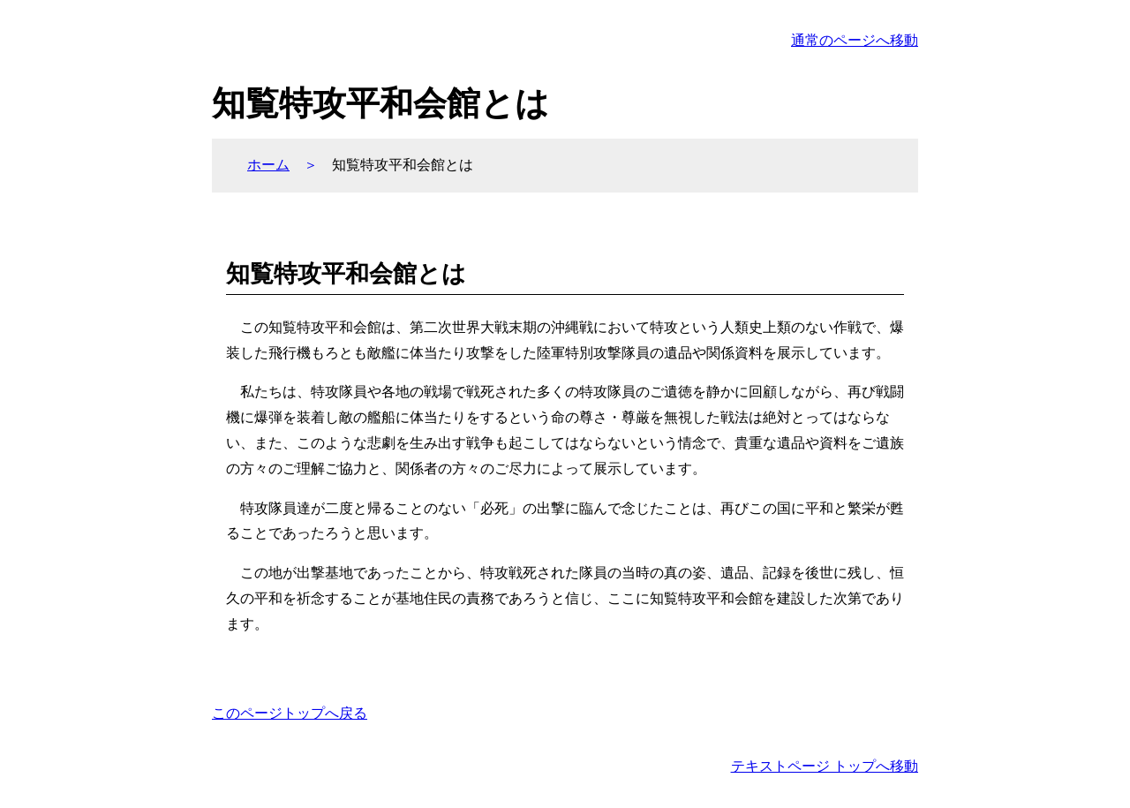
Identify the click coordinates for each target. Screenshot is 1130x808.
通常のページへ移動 (854, 40)
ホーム (268, 164)
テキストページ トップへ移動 (824, 766)
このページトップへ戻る (289, 713)
